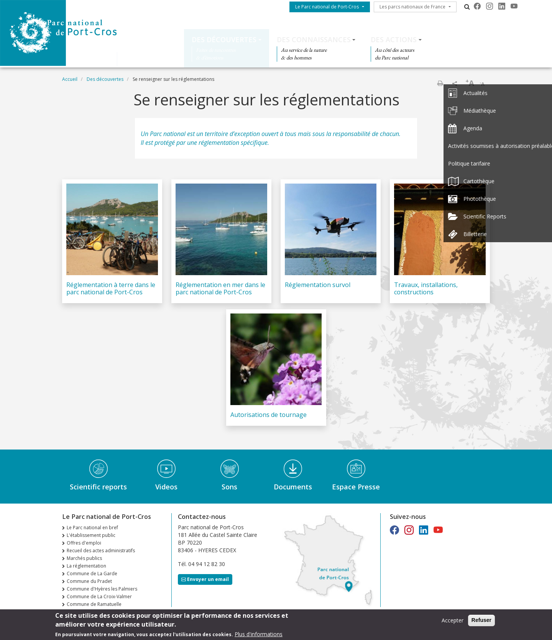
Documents (293, 486)
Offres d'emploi (84, 543)
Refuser (481, 622)
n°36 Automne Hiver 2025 (95, 612)
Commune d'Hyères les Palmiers (102, 589)
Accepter (452, 622)
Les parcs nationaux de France (412, 6)
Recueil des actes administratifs (101, 550)
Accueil (69, 79)
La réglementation (86, 566)
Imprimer (440, 83)
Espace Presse (356, 486)
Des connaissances (314, 39)
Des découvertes (224, 39)
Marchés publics (84, 558)
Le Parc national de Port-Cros (327, 6)
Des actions (394, 39)
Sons (229, 486)
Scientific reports (98, 486)
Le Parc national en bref (92, 527)
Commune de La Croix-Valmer (99, 596)
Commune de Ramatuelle (94, 604)
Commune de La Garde (92, 573)
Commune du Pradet (89, 581)
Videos (166, 486)
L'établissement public (91, 535)
